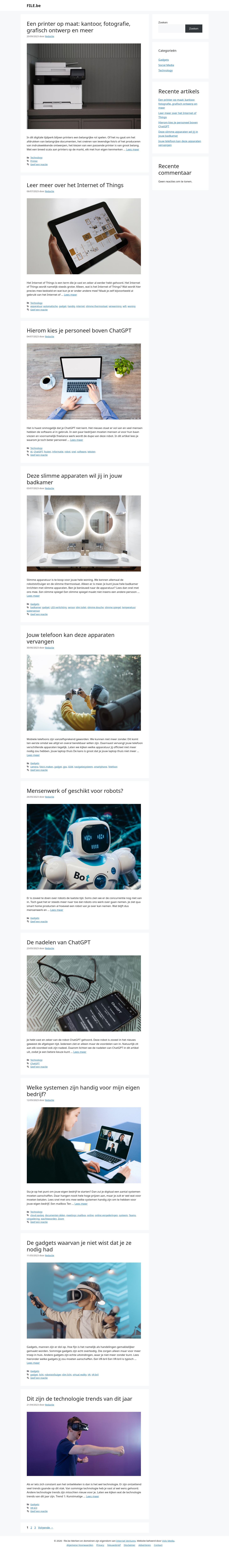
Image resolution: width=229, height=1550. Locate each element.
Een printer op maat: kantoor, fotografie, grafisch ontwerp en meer (79, 27)
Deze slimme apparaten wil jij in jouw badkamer (74, 479)
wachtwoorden (49, 1218)
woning (132, 306)
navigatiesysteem (83, 766)
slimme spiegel (113, 607)
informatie (57, 451)
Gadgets (34, 604)
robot (67, 451)
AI (31, 451)
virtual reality (80, 1374)
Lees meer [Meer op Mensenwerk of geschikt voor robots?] (56, 910)
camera (34, 766)
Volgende (45, 1527)
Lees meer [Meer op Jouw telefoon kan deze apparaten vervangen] (33, 755)
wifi (124, 306)
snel (74, 451)
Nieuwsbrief (114, 1545)
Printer (34, 161)
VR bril (95, 1374)
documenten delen (55, 1215)
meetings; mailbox (76, 1215)
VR (89, 1374)
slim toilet (81, 607)
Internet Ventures (126, 1540)
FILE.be (34, 5)
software (81, 451)
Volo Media (168, 1540)
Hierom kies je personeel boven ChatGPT (79, 330)
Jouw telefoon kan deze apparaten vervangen (71, 638)
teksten (91, 451)
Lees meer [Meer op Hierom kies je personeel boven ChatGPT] (76, 440)
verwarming (115, 306)
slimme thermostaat (96, 306)
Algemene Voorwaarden (80, 1545)
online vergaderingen (106, 1215)
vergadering (33, 1218)
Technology (36, 157)
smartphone (100, 766)
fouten (47, 451)
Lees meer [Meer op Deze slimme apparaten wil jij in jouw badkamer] (33, 596)
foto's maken (46, 766)
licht (41, 1374)
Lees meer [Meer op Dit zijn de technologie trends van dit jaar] (92, 1496)
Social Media (166, 65)
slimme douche (95, 607)
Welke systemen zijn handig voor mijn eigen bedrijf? (83, 1091)
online (90, 1215)
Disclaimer (129, 1545)
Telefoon (112, 766)
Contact (158, 1545)
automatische (50, 306)
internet (80, 306)
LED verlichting (59, 607)
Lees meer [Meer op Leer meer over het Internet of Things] (70, 294)
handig (71, 306)
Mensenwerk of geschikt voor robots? (75, 790)
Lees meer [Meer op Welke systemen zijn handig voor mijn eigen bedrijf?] (81, 1203)
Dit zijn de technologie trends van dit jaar (79, 1398)
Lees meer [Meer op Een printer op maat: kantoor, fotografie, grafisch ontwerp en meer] (132, 149)
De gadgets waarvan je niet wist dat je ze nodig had (79, 1246)
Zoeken (163, 22)
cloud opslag (37, 1215)
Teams (132, 1215)
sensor (71, 607)
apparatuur (36, 306)
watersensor (33, 610)
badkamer (35, 607)
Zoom (61, 1218)
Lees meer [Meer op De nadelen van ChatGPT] (79, 1052)
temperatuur (128, 607)
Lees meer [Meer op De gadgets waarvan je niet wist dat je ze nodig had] (33, 1363)
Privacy (100, 1545)
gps (65, 766)
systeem (123, 1215)
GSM (70, 766)
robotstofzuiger (53, 1374)
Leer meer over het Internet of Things (75, 185)
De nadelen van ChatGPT (59, 942)
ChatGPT (38, 451)
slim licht (66, 1374)
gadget (62, 306)
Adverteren (144, 1545)
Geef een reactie (39, 164)
